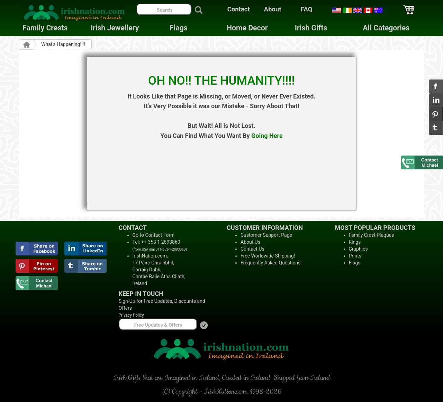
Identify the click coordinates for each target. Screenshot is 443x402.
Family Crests (45, 28)
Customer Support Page (266, 235)
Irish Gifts (311, 28)
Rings (355, 242)
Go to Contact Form (154, 235)
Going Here (267, 135)
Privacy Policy (131, 315)
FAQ (307, 9)
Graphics (358, 249)
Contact (238, 9)
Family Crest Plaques (371, 235)
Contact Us (252, 249)
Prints (355, 256)
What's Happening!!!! (63, 44)
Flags (173, 28)
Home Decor (247, 28)
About (272, 9)
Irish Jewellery (115, 28)
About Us (250, 242)
